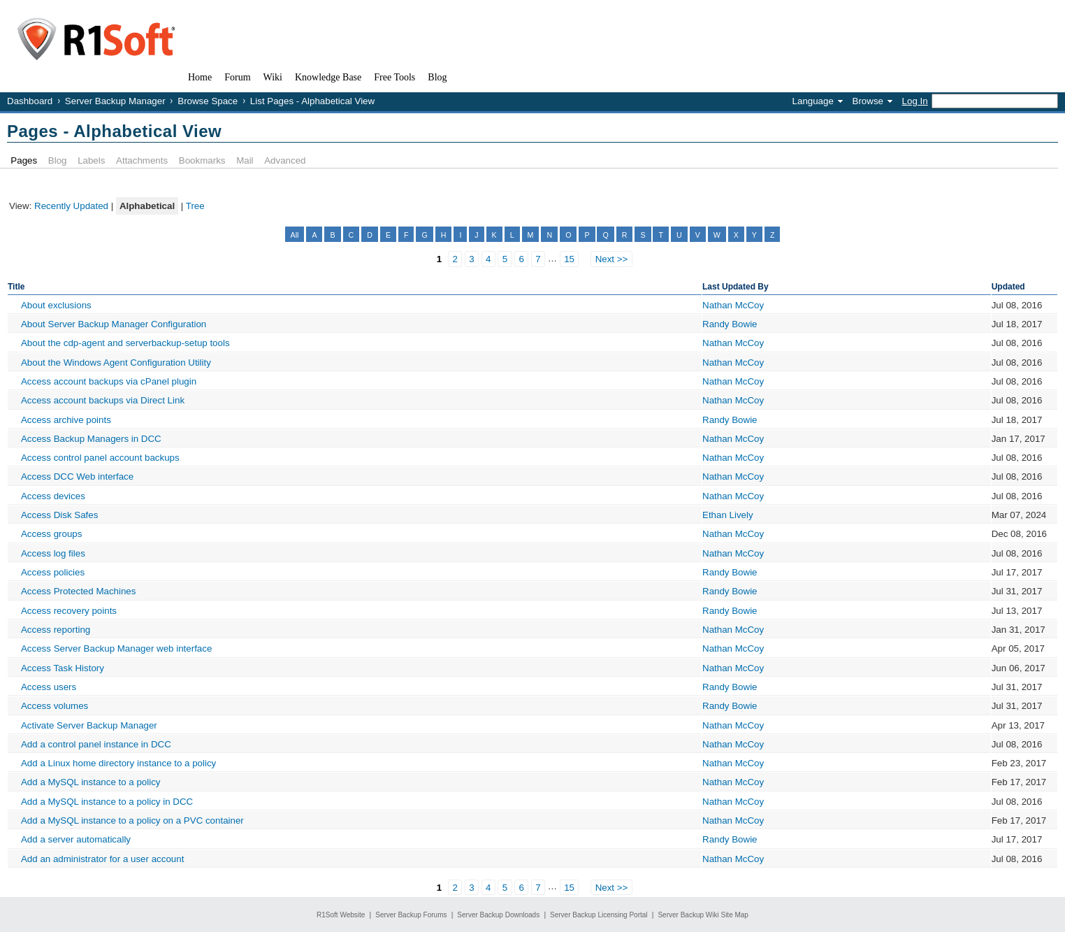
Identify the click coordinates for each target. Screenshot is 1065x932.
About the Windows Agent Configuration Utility (116, 362)
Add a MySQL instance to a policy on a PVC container (132, 820)
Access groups (51, 534)
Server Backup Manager (115, 101)
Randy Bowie (730, 324)
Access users (48, 687)
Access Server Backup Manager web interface (116, 648)
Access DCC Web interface (77, 476)
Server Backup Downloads (498, 915)
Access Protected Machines (78, 591)
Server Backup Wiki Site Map (703, 915)
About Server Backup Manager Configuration (113, 324)
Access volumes (54, 706)
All (295, 235)
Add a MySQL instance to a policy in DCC (107, 801)
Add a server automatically (76, 839)
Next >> (611, 259)
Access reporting (55, 629)
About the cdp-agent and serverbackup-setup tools (125, 343)
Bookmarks (202, 160)
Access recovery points (69, 610)
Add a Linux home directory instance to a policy (118, 763)
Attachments (142, 160)
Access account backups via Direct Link (102, 400)
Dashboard (29, 101)
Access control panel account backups (100, 457)
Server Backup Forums (411, 915)
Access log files (53, 553)
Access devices (53, 496)
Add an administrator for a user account (102, 859)
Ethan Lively (727, 515)
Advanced (284, 160)
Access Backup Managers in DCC (91, 438)
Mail (244, 160)
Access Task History (62, 668)
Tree (195, 206)
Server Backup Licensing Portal (599, 915)
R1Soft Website (341, 915)
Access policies (53, 572)
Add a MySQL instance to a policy (91, 782)
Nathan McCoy (733, 305)
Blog (57, 160)
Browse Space (208, 101)
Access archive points (66, 420)
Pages (23, 160)
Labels (91, 160)
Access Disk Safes (59, 515)
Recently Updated (71, 206)
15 (569, 259)
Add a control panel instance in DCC (96, 744)
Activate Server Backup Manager (89, 725)
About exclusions (56, 305)
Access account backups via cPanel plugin (108, 381)
